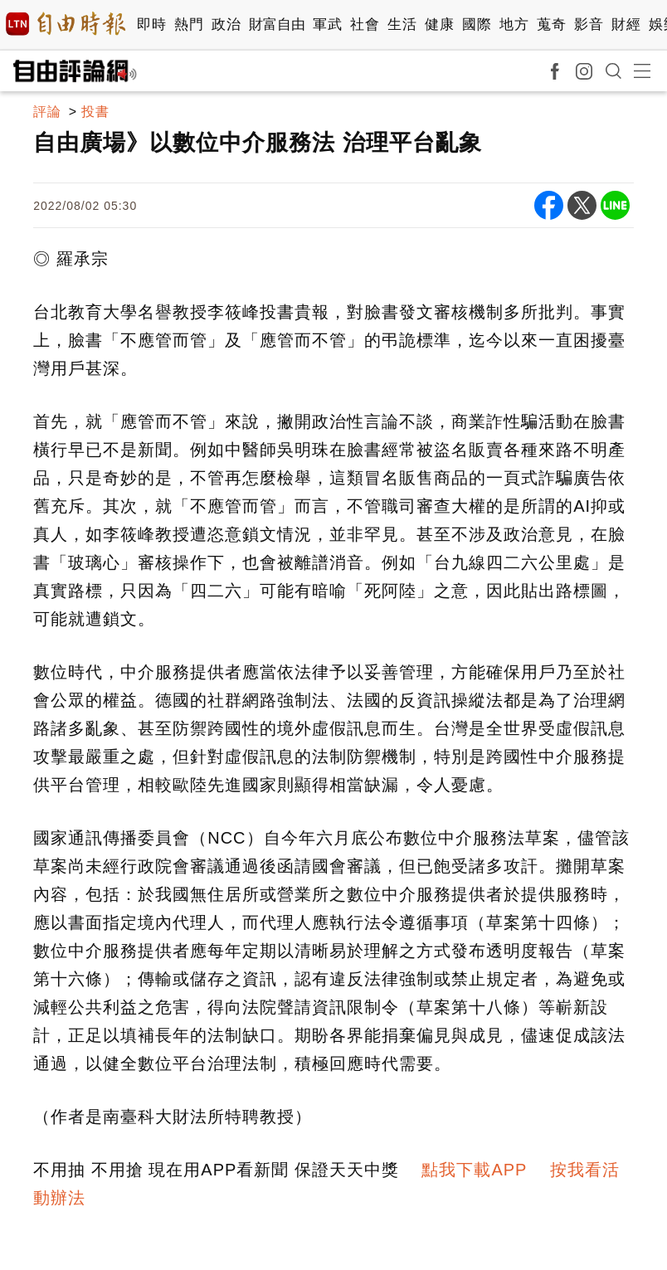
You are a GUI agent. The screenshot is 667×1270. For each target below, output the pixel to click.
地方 (513, 24)
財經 (625, 24)
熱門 (188, 24)
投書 (95, 112)
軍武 (327, 24)
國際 (476, 24)
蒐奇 (551, 24)
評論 (47, 112)
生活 (401, 24)
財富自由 (276, 24)
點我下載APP (474, 1170)
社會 (364, 24)
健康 (439, 24)
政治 (226, 24)
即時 (151, 24)
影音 (588, 24)
